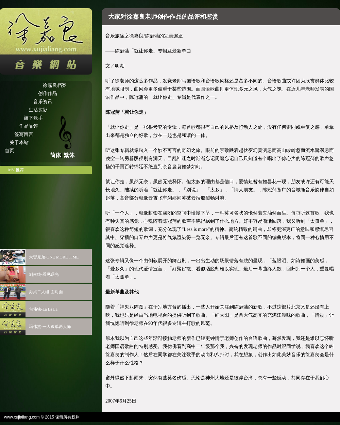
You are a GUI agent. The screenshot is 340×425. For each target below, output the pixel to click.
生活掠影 (38, 109)
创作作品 (47, 93)
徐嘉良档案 (55, 85)
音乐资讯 (42, 101)
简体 (55, 155)
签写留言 (23, 134)
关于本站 (19, 142)
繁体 (69, 155)
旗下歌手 (33, 118)
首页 (9, 150)
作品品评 (28, 126)
